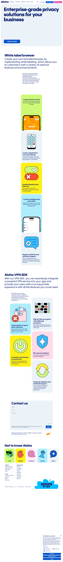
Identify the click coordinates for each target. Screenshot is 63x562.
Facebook (19, 392)
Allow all (52, 553)
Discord (18, 391)
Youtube (19, 386)
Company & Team (9, 392)
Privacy (42, 378)
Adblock (20, 378)
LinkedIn (19, 394)
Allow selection (52, 556)
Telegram (19, 389)
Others (53, 378)
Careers (7, 394)
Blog (6, 395)
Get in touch (12, 41)
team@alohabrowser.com (19, 351)
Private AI (31, 378)
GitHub (18, 395)
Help (6, 388)
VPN (9, 378)
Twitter (18, 388)
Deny (52, 558)
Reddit (18, 383)
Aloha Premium (8, 383)
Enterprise (7, 386)
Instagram (19, 385)
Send (48, 344)
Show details (45, 547)
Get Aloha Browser (46, 401)
